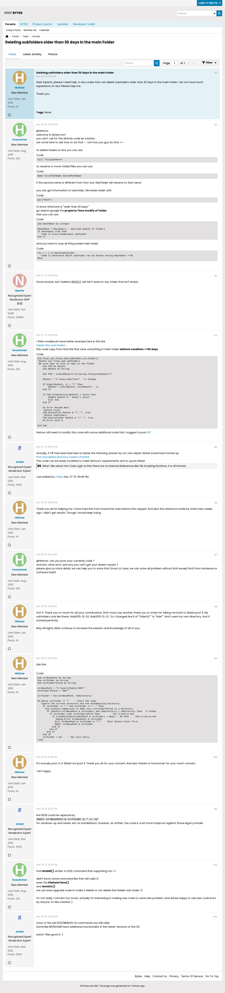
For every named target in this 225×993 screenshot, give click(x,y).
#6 (215, 502)
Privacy (174, 976)
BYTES (24, 24)
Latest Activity (32, 54)
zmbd (58, 477)
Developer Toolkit (84, 24)
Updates (62, 24)
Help (147, 976)
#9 (215, 658)
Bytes (138, 976)
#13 (215, 916)
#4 (215, 335)
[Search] (196, 13)
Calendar (44, 30)
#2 (215, 124)
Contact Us (160, 976)
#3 (215, 275)
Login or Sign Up (210, 2)
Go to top (212, 976)
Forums (10, 24)
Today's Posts (13, 30)
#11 (215, 809)
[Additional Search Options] (215, 13)
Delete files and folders (51, 345)
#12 (215, 864)
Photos (53, 54)
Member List (30, 30)
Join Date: (14, 99)
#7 (215, 554)
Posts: (11, 106)
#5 (215, 447)
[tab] (12, 54)
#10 (215, 757)
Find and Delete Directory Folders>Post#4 (62, 457)
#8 (215, 606)
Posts (12, 54)
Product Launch (42, 24)
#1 (216, 72)
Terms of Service (192, 976)
